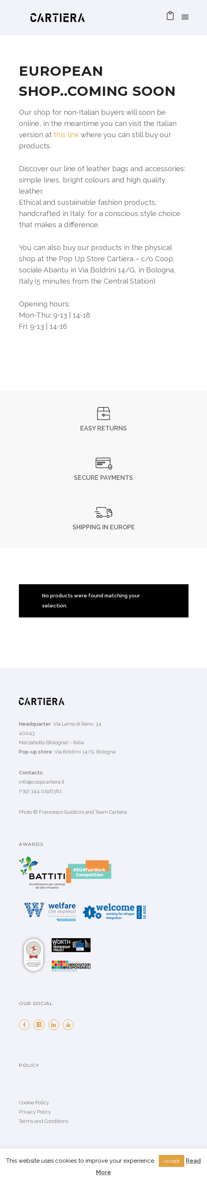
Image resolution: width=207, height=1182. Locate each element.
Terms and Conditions (43, 1121)
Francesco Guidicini (61, 812)
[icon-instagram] (41, 1024)
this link (66, 134)
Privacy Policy (35, 1112)
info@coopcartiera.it (41, 782)
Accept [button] (171, 1161)
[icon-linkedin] (55, 1024)
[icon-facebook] (26, 1024)
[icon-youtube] (70, 1024)
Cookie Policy (34, 1102)
